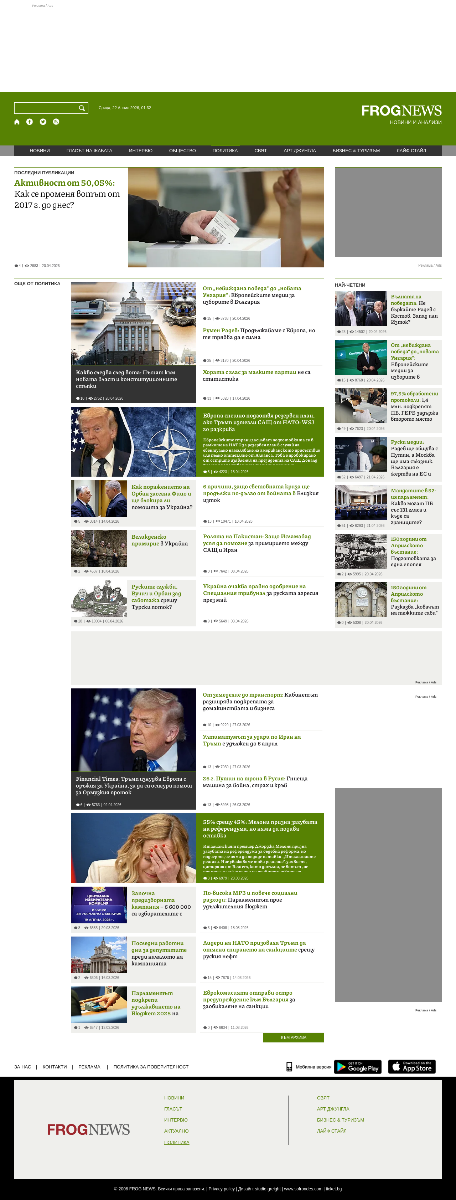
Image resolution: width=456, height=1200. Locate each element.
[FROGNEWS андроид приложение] (357, 1067)
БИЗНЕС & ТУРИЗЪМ (356, 150)
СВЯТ (261, 150)
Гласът (173, 1109)
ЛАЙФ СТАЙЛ (411, 150)
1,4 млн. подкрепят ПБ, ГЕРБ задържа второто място (414, 406)
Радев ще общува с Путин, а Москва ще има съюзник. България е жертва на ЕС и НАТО (414, 460)
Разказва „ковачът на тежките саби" (415, 600)
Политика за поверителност (151, 1067)
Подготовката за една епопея (413, 552)
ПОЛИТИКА (225, 150)
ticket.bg (334, 1188)
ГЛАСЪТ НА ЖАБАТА (89, 150)
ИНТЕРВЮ (140, 150)
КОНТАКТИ (55, 1067)
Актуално (176, 1131)
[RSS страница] (56, 121)
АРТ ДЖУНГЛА (300, 150)
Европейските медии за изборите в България (415, 363)
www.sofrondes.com (303, 1188)
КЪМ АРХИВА (293, 1037)
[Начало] (17, 121)
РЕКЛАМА (89, 1067)
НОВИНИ (40, 150)
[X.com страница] (43, 121)
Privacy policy (222, 1188)
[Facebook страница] (29, 121)
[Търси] (83, 108)
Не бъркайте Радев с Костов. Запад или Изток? (414, 309)
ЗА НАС (22, 1067)
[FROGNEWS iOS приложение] (412, 1067)
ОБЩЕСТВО (182, 150)
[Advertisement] (228, 47)
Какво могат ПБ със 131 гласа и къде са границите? (413, 506)
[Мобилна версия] (309, 1067)
